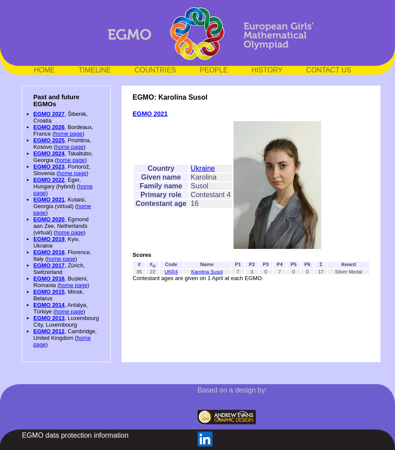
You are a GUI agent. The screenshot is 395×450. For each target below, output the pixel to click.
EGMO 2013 (49, 318)
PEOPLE (214, 70)
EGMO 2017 (49, 265)
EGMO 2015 (49, 291)
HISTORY (267, 70)
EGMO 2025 (49, 140)
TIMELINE (95, 70)
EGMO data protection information (75, 435)
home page (68, 133)
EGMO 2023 (49, 166)
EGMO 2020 (49, 219)
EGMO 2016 (49, 278)
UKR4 (171, 271)
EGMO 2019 (49, 239)
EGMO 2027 (49, 114)
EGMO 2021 (49, 199)
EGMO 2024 (49, 153)
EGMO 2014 (49, 305)
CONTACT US (329, 70)
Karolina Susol (207, 271)
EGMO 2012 (49, 331)
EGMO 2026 (49, 127)
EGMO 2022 (49, 179)
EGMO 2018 (49, 252)
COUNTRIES (155, 70)
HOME (44, 70)
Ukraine (203, 168)
